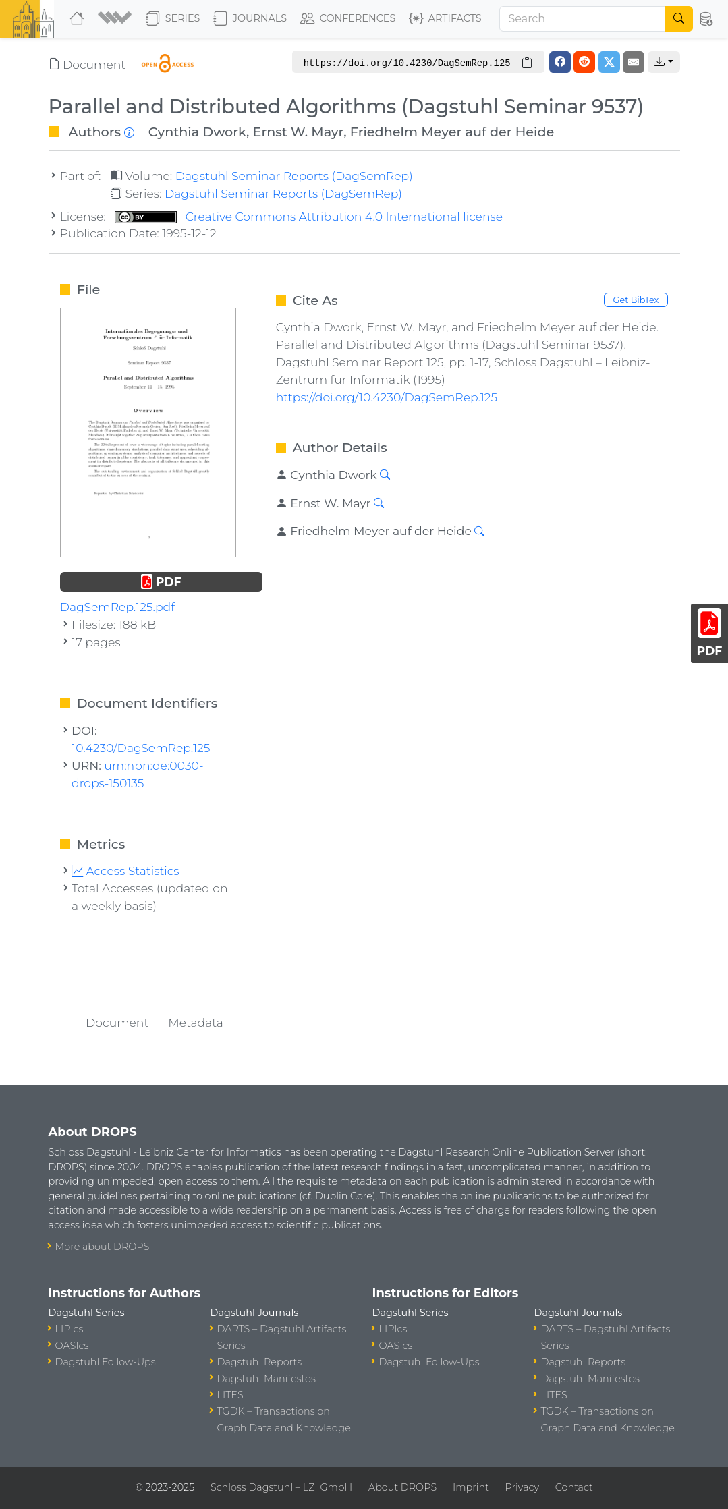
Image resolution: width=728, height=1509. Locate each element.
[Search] (582, 19)
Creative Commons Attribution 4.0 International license (309, 216)
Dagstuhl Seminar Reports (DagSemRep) (294, 176)
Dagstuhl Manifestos (266, 1379)
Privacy (522, 1487)
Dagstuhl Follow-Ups (105, 1362)
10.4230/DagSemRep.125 (141, 748)
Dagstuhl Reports (259, 1362)
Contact (574, 1487)
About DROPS (402, 1487)
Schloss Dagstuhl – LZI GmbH (281, 1487)
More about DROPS (102, 1247)
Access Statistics (125, 870)
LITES (230, 1395)
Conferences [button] (348, 19)
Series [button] (173, 19)
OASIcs (72, 1346)
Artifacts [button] (445, 19)
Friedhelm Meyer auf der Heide (452, 131)
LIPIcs (69, 1329)
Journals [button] (250, 19)
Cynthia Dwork (197, 131)
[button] (116, 19)
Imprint (471, 1487)
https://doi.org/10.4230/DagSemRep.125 (386, 397)
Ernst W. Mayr (298, 131)
